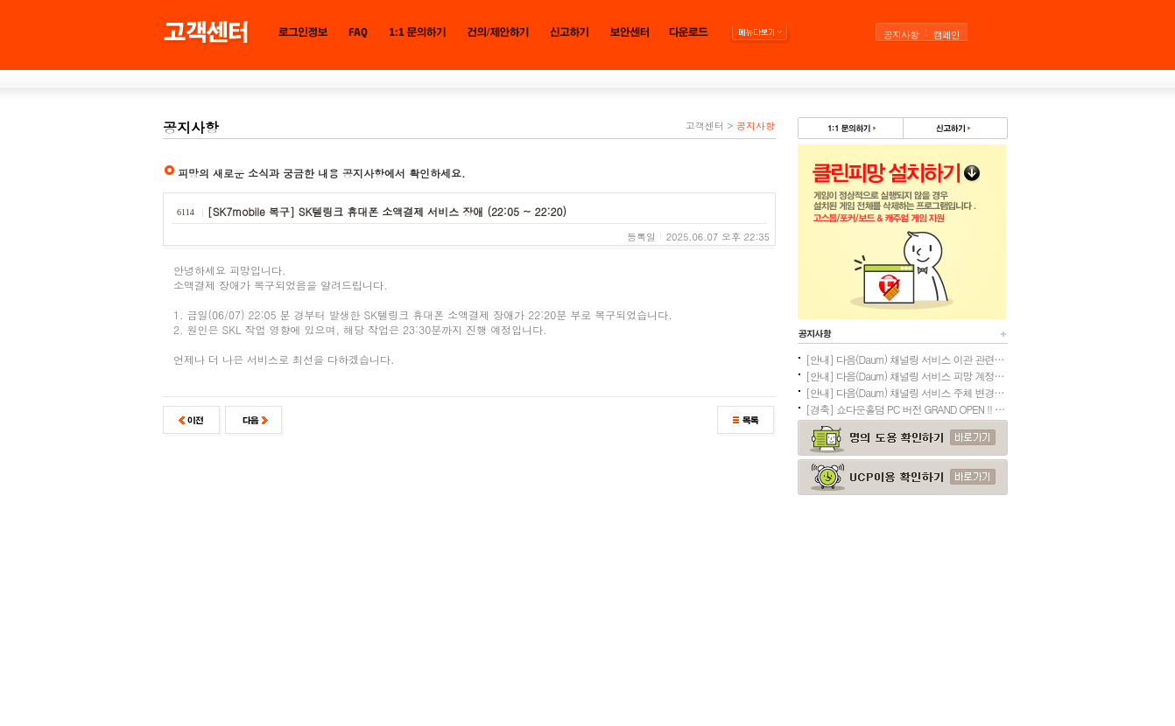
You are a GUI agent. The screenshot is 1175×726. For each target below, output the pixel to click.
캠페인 (946, 34)
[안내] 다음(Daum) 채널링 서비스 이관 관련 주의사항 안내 (906, 359)
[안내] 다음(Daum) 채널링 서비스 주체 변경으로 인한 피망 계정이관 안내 (906, 392)
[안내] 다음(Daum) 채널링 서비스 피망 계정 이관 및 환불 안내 (906, 375)
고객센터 (705, 125)
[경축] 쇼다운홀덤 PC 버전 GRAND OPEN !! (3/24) (906, 408)
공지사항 (900, 34)
